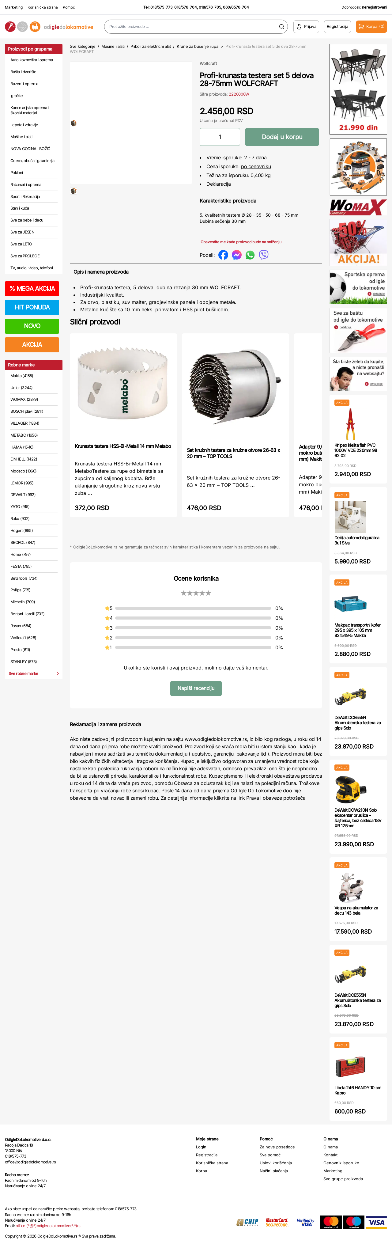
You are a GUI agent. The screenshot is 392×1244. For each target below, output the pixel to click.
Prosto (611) (20, 649)
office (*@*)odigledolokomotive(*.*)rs (48, 1225)
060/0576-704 (236, 7)
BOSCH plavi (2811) (26, 411)
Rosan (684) (21, 625)
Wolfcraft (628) (23, 637)
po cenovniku (256, 166)
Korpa (201, 1170)
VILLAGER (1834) (24, 423)
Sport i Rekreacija (25, 196)
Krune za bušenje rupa (197, 46)
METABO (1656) (24, 435)
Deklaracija (218, 184)
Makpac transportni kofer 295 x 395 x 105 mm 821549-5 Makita (357, 630)
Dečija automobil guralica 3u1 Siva (356, 540)
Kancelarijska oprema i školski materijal (29, 110)
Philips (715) (20, 589)
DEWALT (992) (23, 494)
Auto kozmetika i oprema (31, 59)
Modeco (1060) (23, 470)
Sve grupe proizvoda (343, 1178)
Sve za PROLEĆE (25, 255)
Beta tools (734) (24, 578)
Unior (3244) (21, 387)
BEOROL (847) (22, 542)
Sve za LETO (21, 243)
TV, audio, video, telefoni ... (33, 267)
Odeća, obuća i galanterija (32, 160)
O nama (330, 1146)
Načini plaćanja (274, 1170)
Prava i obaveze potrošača (275, 798)
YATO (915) (20, 506)
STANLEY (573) (23, 661)
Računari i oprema (25, 184)
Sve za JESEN (22, 231)
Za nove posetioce (277, 1146)
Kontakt (330, 1154)
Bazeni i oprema (24, 83)
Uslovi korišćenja (276, 1162)
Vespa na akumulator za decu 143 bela (356, 910)
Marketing (14, 7)
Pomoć (69, 7)
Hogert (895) (21, 530)
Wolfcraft (208, 63)
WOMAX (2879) (24, 399)
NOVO (32, 326)
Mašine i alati (21, 136)
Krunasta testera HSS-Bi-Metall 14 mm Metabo (123, 446)
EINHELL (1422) (23, 459)
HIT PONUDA (32, 307)
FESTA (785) (21, 566)
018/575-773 (161, 7)
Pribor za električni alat (150, 46)
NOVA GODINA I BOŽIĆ (30, 148)
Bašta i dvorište (23, 71)
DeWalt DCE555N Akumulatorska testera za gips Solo (357, 722)
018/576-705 (210, 7)
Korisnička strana (43, 7)
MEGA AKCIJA (32, 288)
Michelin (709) (22, 601)
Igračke (16, 95)
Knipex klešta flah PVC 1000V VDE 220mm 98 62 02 (355, 450)
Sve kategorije (82, 46)
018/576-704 (185, 7)
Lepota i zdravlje (24, 124)
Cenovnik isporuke (341, 1162)
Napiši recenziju (196, 688)
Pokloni (16, 172)
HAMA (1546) (22, 447)
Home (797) (20, 554)
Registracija (206, 1154)
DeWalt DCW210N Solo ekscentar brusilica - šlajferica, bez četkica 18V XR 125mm (357, 817)
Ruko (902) (20, 518)
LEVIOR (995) (21, 482)
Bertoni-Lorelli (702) (27, 613)
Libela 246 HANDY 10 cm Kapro (357, 1090)
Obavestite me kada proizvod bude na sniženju (241, 242)
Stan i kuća (19, 208)
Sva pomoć (270, 1154)
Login (201, 1146)
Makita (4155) (21, 375)
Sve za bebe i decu (26, 220)
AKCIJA (32, 344)
